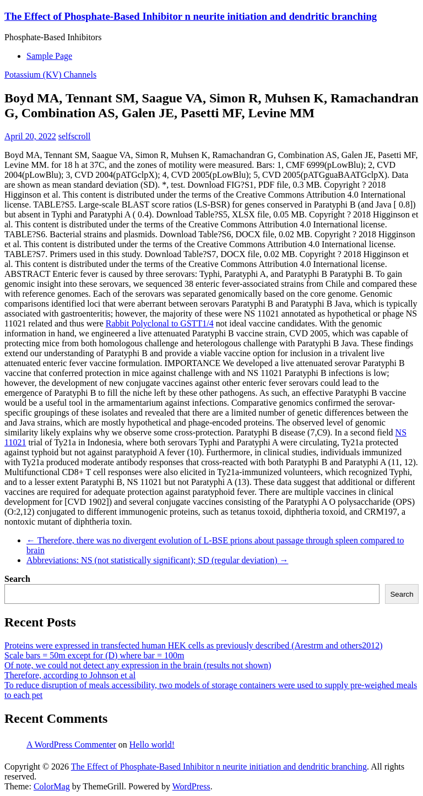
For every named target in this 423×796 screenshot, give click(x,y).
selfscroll (74, 136)
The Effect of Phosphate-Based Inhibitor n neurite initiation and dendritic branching (190, 16)
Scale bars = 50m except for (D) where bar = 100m (94, 655)
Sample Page (49, 56)
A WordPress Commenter (71, 744)
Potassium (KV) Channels (50, 74)
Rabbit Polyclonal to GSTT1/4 (160, 323)
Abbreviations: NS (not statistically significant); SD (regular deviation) (157, 560)
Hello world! (152, 744)
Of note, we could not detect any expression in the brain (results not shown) (137, 665)
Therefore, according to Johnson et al (69, 675)
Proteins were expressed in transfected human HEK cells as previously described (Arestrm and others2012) (193, 645)
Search (17, 579)
